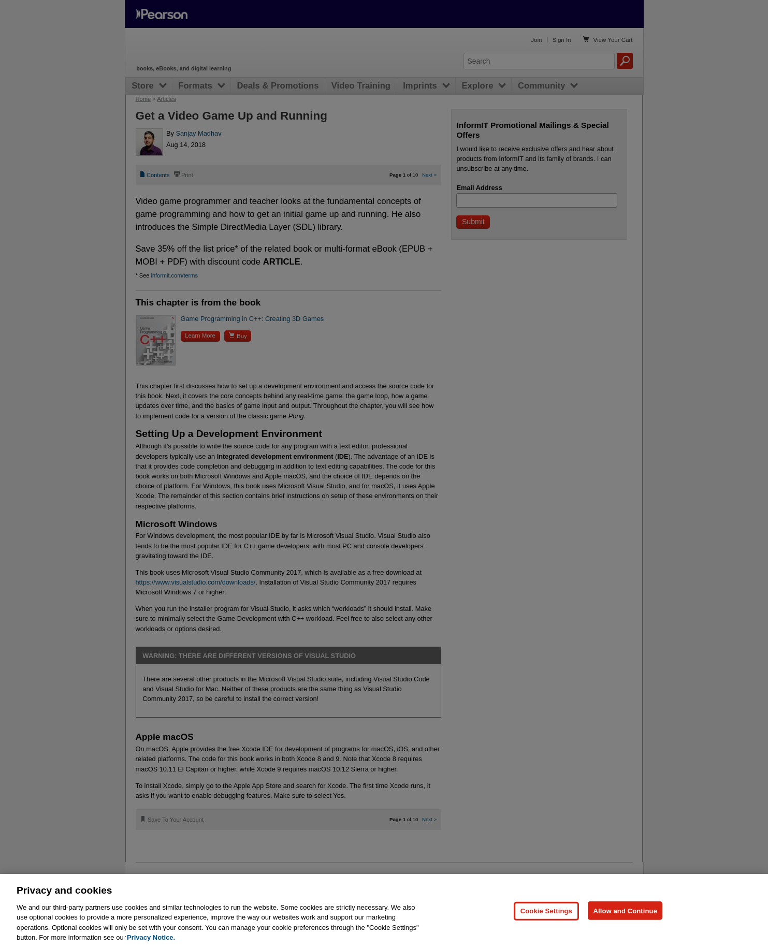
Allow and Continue (625, 910)
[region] (384, 911)
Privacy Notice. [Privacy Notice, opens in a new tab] (151, 937)
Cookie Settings (546, 910)
